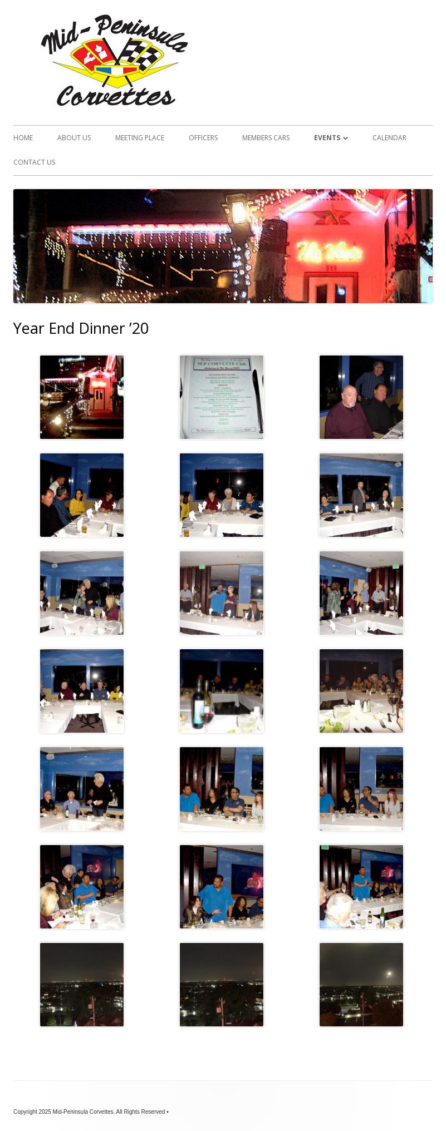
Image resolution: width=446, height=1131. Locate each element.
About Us (74, 137)
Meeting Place (139, 137)
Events (327, 137)
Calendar (389, 137)
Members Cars (266, 137)
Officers (203, 137)
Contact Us (34, 162)
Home (23, 137)
